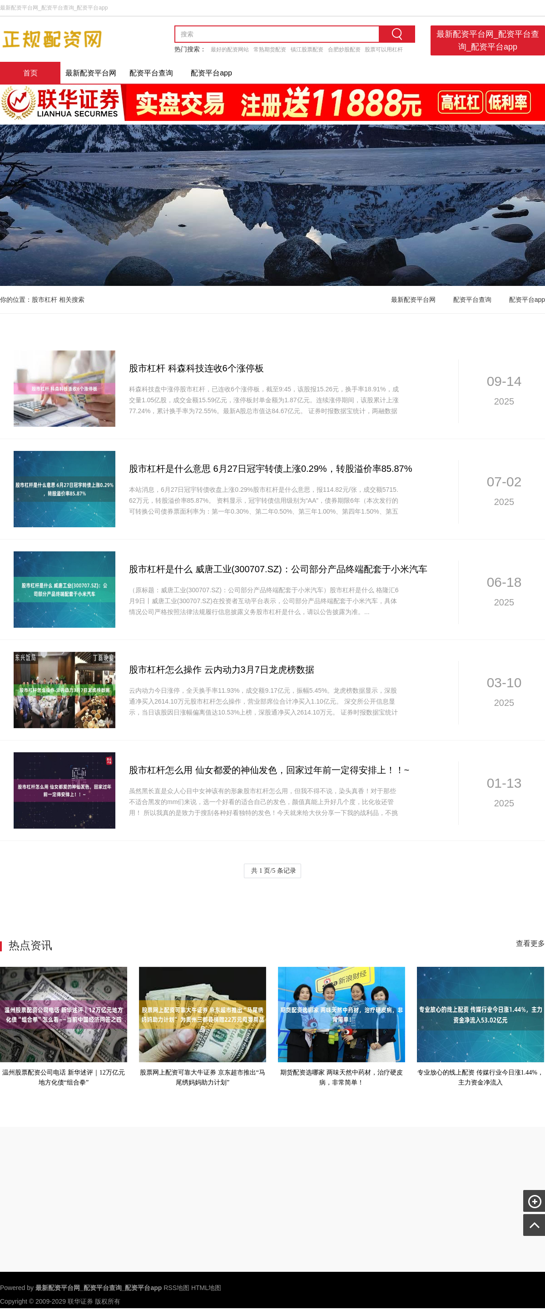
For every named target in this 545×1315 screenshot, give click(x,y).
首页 (30, 73)
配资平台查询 (151, 73)
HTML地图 (206, 1287)
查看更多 (530, 943)
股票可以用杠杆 (384, 49)
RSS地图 (176, 1287)
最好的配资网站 (230, 49)
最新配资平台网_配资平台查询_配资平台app (487, 40)
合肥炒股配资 (344, 49)
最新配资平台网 (90, 73)
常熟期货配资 (269, 49)
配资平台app (211, 73)
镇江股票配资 (307, 49)
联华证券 (80, 1301)
